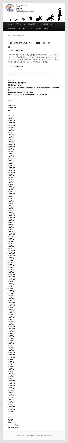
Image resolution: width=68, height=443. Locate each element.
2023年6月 (11, 182)
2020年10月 (11, 234)
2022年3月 (11, 208)
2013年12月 (11, 407)
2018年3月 (11, 296)
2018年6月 (11, 288)
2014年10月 (11, 385)
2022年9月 (11, 196)
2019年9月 (11, 258)
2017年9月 (11, 307)
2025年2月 (11, 142)
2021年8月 (11, 220)
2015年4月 (11, 371)
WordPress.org (13, 427)
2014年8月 (11, 390)
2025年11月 (11, 123)
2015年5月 (11, 369)
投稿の (11, 422)
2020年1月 (11, 248)
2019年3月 (11, 270)
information (19, 66)
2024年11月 (11, 144)
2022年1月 (11, 213)
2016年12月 (11, 326)
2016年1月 (11, 350)
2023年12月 (11, 168)
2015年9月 (11, 359)
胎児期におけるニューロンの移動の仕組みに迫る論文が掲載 (27, 95)
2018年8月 (11, 284)
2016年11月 (11, 329)
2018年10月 (11, 279)
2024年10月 (11, 147)
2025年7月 (11, 132)
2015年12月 (11, 352)
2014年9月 (11, 388)
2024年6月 (11, 156)
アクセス (38, 28)
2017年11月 (11, 305)
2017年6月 (11, 315)
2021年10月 (11, 217)
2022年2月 (11, 210)
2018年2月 (11, 298)
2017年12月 (11, 303)
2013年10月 (11, 409)
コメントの (13, 425)
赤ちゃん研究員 (43, 24)
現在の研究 (31, 24)
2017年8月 (11, 310)
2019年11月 (11, 253)
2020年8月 (11, 239)
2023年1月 (11, 191)
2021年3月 (11, 229)
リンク (30, 28)
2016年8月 (11, 333)
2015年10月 (11, 357)
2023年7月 (11, 180)
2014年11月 (11, 383)
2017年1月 (11, 324)
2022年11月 (11, 194)
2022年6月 (11, 201)
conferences (12, 105)
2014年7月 (11, 393)
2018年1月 (11, 300)
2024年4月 (11, 161)
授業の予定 (21, 28)
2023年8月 (11, 177)
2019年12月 (11, 251)
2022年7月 (11, 198)
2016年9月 (11, 331)
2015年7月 (11, 364)
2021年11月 (11, 215)
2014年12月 (11, 381)
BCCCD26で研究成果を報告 (17, 83)
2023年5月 (11, 184)
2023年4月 (11, 187)
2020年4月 (11, 244)
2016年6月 (11, 338)
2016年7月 (11, 336)
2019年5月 (11, 267)
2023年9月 (11, 175)
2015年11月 (11, 355)
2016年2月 (11, 348)
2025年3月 (11, 139)
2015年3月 (11, 374)
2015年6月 (11, 367)
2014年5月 (11, 397)
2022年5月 (11, 203)
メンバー (54, 24)
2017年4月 (11, 317)
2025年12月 (11, 120)
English (46, 28)
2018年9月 (11, 281)
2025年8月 (11, 130)
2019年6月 (11, 265)
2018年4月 (11, 293)
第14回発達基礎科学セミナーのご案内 (20, 92)
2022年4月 (11, 206)
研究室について (20, 24)
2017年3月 (11, 319)
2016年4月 (11, 343)
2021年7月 (11, 222)
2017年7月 (11, 312)
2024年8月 (11, 151)
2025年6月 (11, 135)
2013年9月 (11, 412)
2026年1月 (11, 118)
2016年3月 (11, 345)
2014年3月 (11, 402)
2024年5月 (11, 158)
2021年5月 (11, 227)
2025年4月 (11, 137)
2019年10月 (11, 255)
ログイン (11, 420)
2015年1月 (11, 378)
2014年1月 (11, 404)
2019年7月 (11, 262)
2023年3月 (11, 189)
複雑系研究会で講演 (14, 85)
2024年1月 (11, 165)
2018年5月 (11, 291)
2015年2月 (11, 376)
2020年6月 (11, 241)
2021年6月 (11, 225)
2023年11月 (11, 170)
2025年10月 (11, 125)
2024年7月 (11, 154)
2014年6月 (11, 395)
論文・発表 (11, 28)
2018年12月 (11, 274)
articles (10, 103)
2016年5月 (11, 341)
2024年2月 (11, 163)
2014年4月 (11, 400)
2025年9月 (11, 128)
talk (9, 110)
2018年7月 (11, 286)
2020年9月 (11, 236)
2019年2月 (11, 272)
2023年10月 (11, 173)
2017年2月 (11, 322)
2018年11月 (11, 277)
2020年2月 (11, 246)
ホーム (10, 24)
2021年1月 (11, 232)
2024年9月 (11, 149)
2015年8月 (11, 362)
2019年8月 (11, 260)
